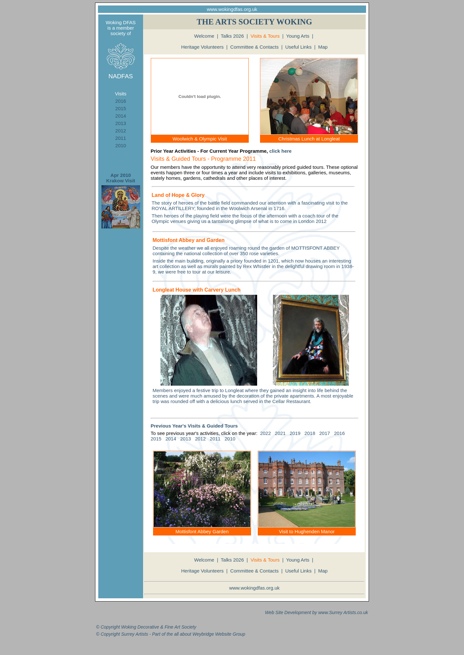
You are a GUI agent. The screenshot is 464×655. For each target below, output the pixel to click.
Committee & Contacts (254, 47)
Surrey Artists (342, 612)
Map (323, 47)
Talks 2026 (232, 36)
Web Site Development (288, 612)
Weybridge (203, 634)
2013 (120, 123)
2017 (324, 433)
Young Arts (297, 36)
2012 (120, 130)
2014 (120, 116)
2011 (120, 138)
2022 (265, 433)
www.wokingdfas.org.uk (232, 9)
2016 (120, 101)
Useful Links (298, 47)
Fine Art (172, 627)
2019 (295, 433)
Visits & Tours (264, 36)
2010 (120, 145)
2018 (309, 433)
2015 (120, 108)
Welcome (204, 36)
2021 (280, 433)
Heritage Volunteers (202, 47)
